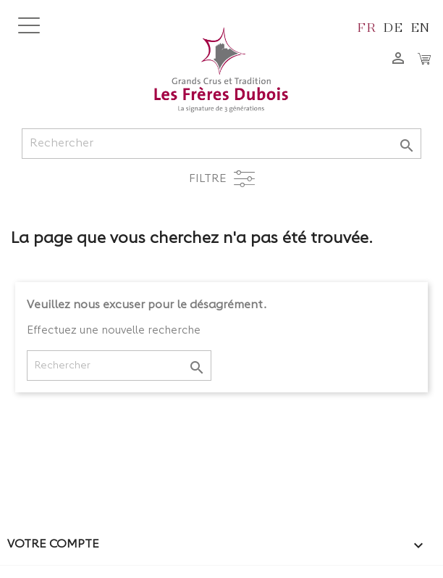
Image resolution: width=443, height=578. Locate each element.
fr (367, 26)
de (393, 26)
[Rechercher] (221, 143)
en (421, 26)
